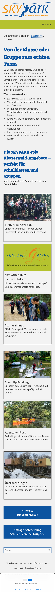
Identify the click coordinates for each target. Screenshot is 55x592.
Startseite (37, 35)
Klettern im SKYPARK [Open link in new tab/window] (27, 218)
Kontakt (18, 568)
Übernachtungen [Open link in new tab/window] (27, 475)
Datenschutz (41, 563)
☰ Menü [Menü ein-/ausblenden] (46, 24)
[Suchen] (49, 550)
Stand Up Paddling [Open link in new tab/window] (27, 375)
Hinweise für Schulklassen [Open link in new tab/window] (27, 512)
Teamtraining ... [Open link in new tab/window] (27, 319)
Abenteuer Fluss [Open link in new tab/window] (27, 425)
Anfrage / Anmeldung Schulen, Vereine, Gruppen (27, 531)
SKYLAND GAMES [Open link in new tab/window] (27, 268)
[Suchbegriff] (27, 550)
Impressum (26, 563)
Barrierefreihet (33, 568)
